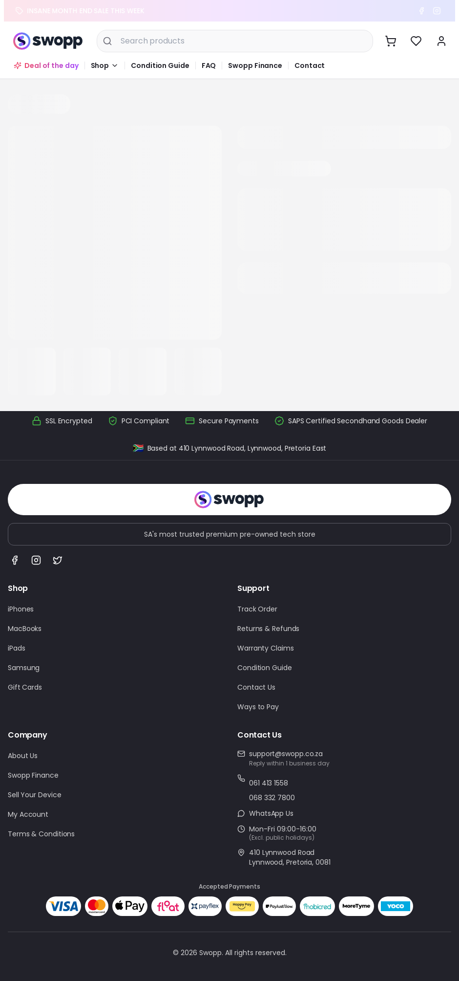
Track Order (257, 609)
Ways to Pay (258, 707)
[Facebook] (425, 11)
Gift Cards (25, 687)
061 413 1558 (268, 783)
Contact (309, 65)
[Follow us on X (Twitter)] (57, 560)
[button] (105, 65)
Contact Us (256, 687)
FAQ (209, 65)
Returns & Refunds (268, 628)
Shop (100, 65)
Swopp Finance (255, 65)
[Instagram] (440, 11)
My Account (28, 814)
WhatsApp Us (271, 813)
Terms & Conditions (41, 834)
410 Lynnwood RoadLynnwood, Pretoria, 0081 (290, 857)
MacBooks (25, 628)
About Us (23, 756)
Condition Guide (160, 65)
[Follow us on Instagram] (36, 560)
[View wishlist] (416, 41)
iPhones (21, 609)
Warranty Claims (265, 648)
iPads (16, 648)
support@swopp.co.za (286, 754)
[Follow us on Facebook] (14, 560)
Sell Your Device (34, 795)
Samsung (24, 668)
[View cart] (390, 41)
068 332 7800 (272, 798)
